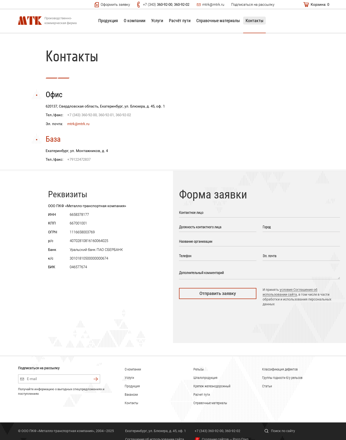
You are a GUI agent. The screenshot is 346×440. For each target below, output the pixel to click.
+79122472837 (79, 159)
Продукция (108, 20)
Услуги (157, 20)
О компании (134, 20)
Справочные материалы (218, 20)
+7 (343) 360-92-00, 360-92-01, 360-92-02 (99, 115)
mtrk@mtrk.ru (213, 4)
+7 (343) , (166, 4)
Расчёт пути (180, 20)
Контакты (254, 20)
